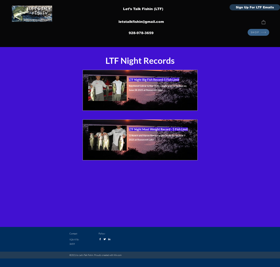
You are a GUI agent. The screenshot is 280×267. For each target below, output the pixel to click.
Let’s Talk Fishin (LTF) (143, 9)
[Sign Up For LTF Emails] (255, 7)
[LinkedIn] (109, 239)
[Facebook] (100, 239)
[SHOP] (258, 32)
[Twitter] (104, 239)
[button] (263, 22)
